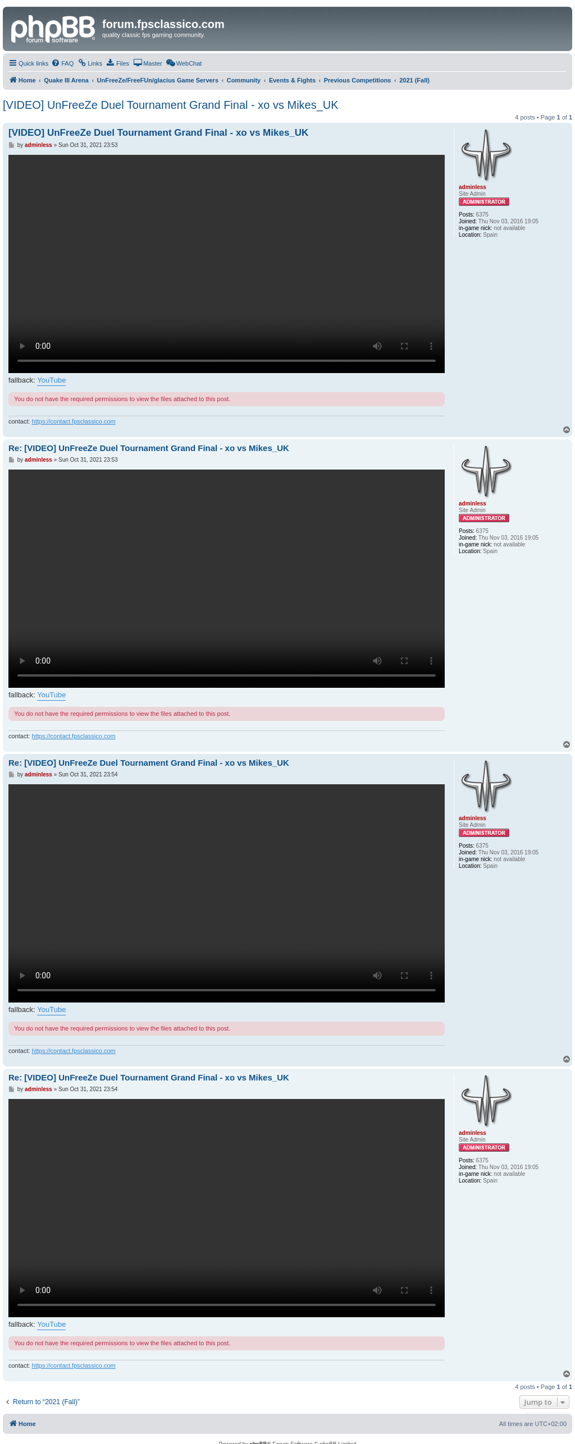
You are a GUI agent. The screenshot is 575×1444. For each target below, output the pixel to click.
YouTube (51, 380)
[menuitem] (62, 63)
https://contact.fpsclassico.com (74, 421)
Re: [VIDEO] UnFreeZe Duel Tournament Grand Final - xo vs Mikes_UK (148, 448)
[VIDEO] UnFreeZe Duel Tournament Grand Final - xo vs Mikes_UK (171, 105)
